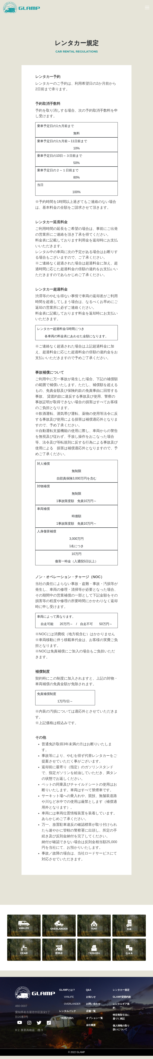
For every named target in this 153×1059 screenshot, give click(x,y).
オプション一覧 (94, 1018)
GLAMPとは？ (67, 990)
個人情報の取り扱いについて (121, 1027)
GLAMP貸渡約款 (122, 996)
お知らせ (91, 996)
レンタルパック (67, 1011)
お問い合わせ (93, 1003)
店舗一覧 (91, 1011)
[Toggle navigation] (145, 7)
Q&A (88, 990)
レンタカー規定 (121, 990)
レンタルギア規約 (121, 1005)
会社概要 (91, 1025)
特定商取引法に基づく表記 (121, 1016)
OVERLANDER (72, 1003)
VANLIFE (69, 996)
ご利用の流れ (66, 1018)
